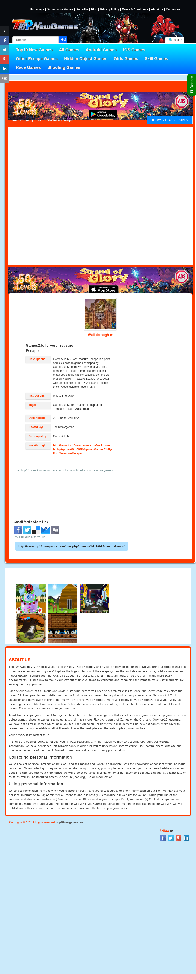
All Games (69, 50)
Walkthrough (100, 335)
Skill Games (156, 58)
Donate (192, 84)
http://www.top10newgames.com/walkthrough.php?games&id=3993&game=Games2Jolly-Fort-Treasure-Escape (82, 449)
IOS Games (134, 50)
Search (178, 39)
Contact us (173, 9)
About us (157, 9)
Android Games (101, 50)
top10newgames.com (70, 822)
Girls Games (126, 58)
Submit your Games (60, 9)
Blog (94, 9)
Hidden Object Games (85, 58)
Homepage (37, 9)
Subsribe (82, 9)
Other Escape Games (37, 58)
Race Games (28, 67)
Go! (63, 39)
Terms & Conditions (135, 9)
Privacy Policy (109, 9)
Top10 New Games (34, 50)
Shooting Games (63, 67)
